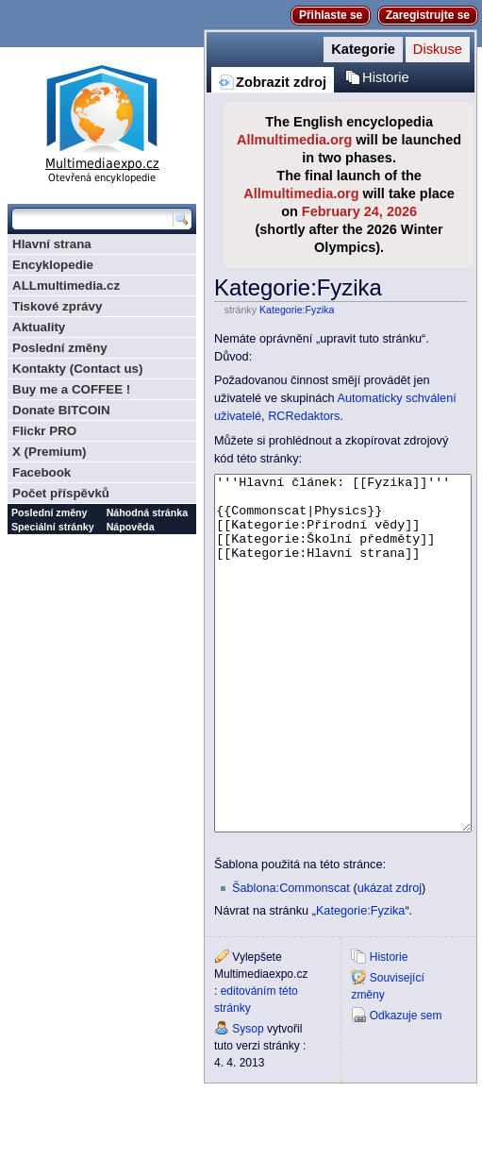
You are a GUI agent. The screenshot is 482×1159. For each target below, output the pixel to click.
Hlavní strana (51, 244)
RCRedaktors (304, 416)
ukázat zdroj (389, 959)
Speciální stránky (52, 526)
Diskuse (437, 49)
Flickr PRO (44, 431)
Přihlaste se (330, 15)
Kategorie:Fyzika (296, 309)
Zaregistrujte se (428, 15)
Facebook (41, 472)
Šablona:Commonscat (291, 959)
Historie (385, 77)
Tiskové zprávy (57, 306)
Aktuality (38, 327)
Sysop (247, 1099)
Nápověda (131, 526)
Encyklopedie (52, 265)
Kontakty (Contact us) (77, 368)
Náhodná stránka (147, 512)
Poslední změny (60, 348)
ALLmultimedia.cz (66, 285)
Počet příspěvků (60, 493)
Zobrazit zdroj (281, 82)
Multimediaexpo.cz (102, 121)
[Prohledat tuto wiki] (92, 219)
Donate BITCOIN (61, 410)
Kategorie (363, 49)
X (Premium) (49, 452)
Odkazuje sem (406, 1086)
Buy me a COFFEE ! (71, 389)
